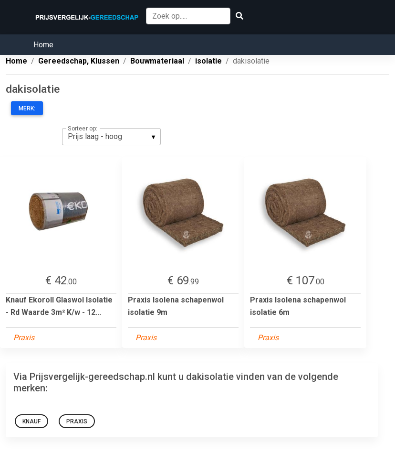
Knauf (31, 421)
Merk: (27, 108)
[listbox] (111, 136)
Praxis (76, 421)
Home (43, 44)
